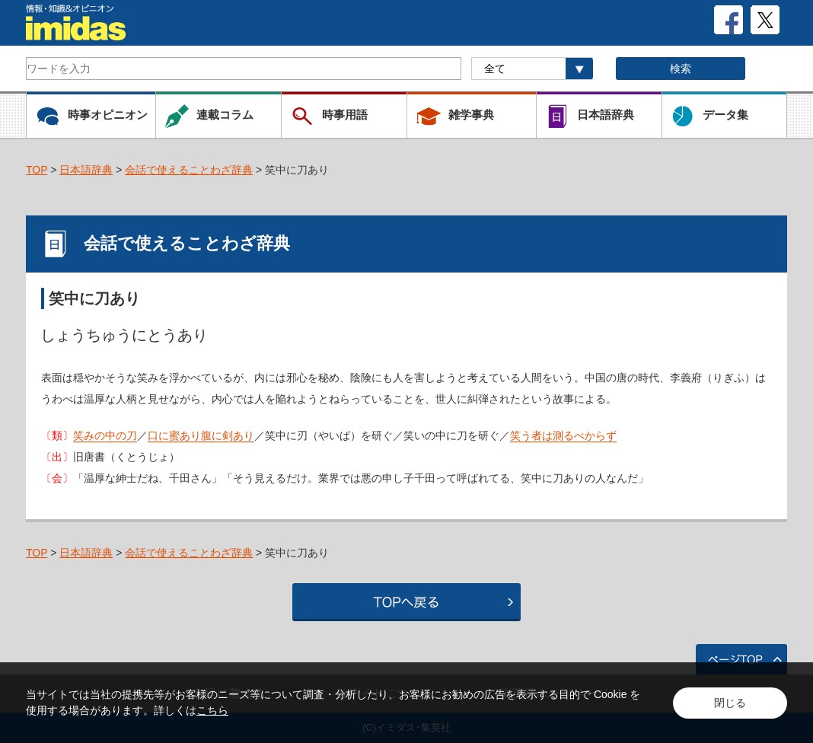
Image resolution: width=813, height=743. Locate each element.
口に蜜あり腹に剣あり (201, 435)
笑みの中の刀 (105, 435)
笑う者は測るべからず (563, 435)
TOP (36, 170)
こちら (212, 710)
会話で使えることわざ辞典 (189, 170)
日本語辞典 (86, 170)
